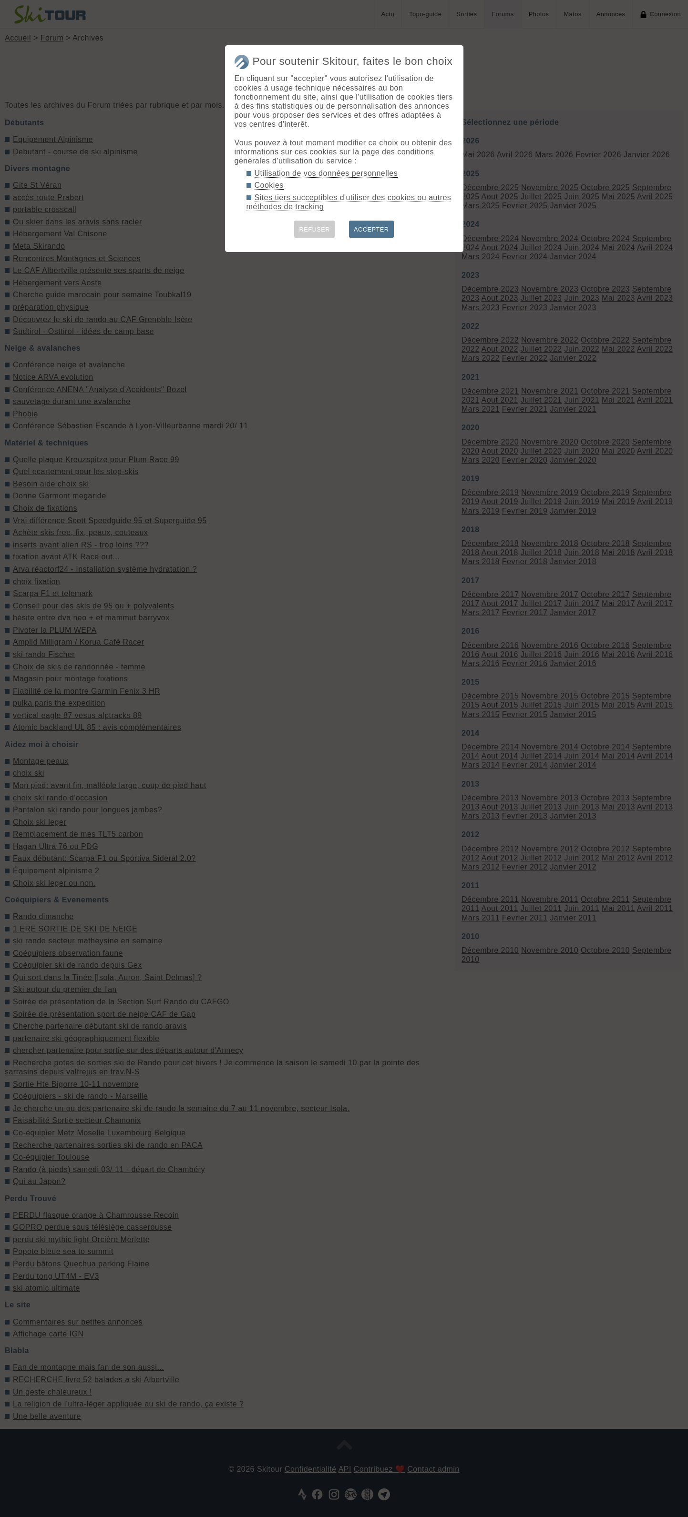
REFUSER (314, 229)
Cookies (269, 185)
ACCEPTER (371, 229)
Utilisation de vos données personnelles (326, 173)
